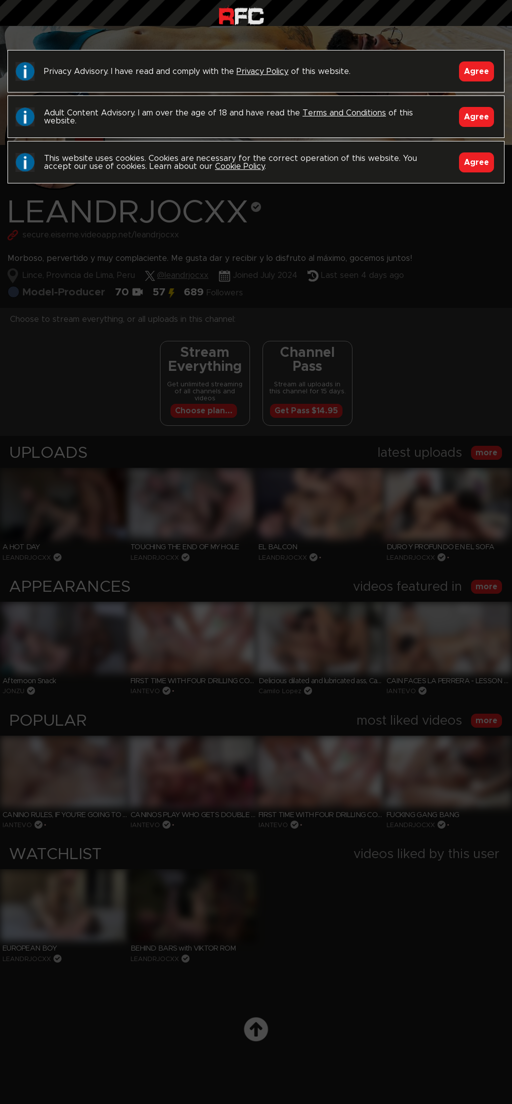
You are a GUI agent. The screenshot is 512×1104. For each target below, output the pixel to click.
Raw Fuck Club (241, 15)
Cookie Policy (239, 166)
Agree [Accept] (476, 71)
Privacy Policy (262, 71)
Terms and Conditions (344, 113)
